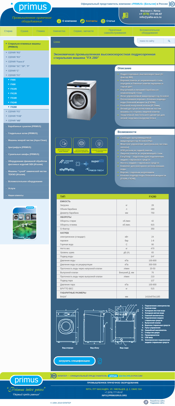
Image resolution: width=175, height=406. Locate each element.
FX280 (13, 107)
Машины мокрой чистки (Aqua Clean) (27, 140)
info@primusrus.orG (114, 395)
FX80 (13, 84)
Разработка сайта (157, 401)
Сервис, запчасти (84, 31)
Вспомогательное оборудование (150, 31)
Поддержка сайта (157, 403)
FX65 (13, 80)
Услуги (11, 188)
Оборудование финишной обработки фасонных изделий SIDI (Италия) (27, 163)
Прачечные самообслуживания (115, 31)
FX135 (13, 93)
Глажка (41, 31)
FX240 (13, 102)
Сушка (24, 31)
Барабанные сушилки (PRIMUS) (24, 126)
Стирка (8, 31)
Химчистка (59, 31)
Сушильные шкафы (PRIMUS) (23, 154)
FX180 (13, 98)
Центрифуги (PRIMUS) (19, 147)
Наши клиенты (15, 195)
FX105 (13, 89)
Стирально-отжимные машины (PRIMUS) (24, 45)
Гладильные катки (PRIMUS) (23, 133)
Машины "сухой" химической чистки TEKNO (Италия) (27, 173)
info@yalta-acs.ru (150, 17)
